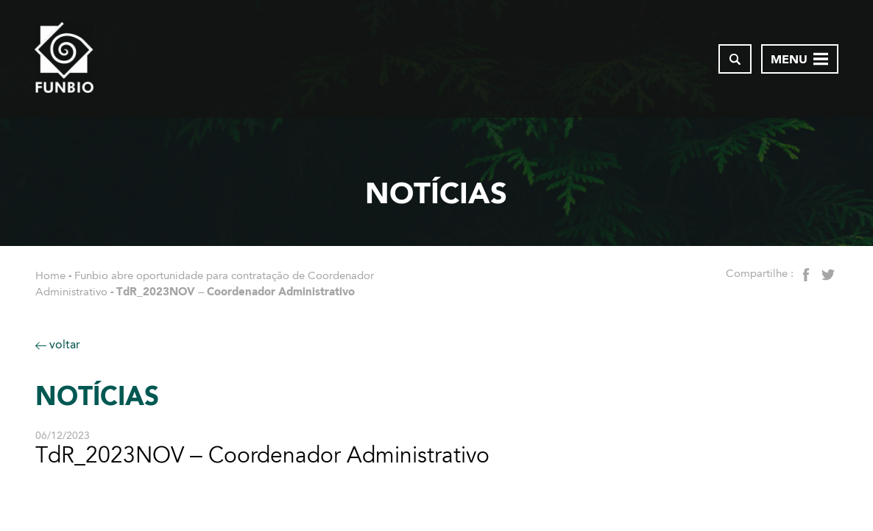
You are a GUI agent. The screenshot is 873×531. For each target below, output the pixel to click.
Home (50, 275)
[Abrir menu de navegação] (799, 59)
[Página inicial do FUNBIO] (64, 59)
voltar (57, 344)
